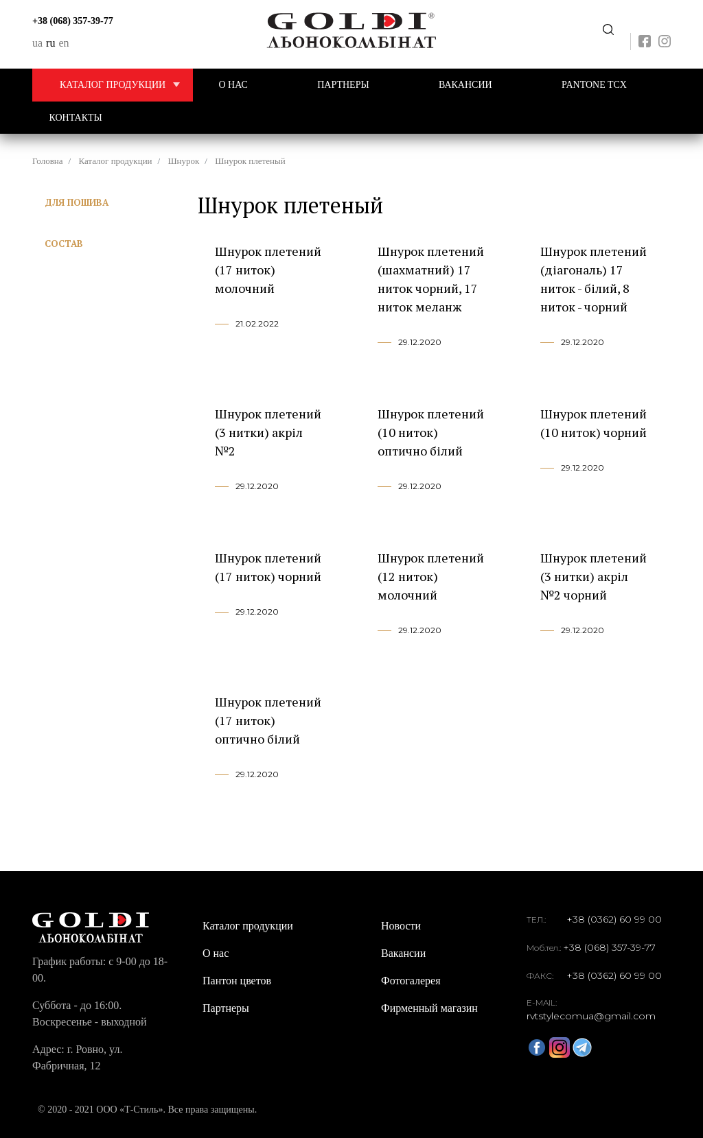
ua (37, 43)
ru (50, 43)
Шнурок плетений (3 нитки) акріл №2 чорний (593, 576)
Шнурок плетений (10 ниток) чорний (593, 422)
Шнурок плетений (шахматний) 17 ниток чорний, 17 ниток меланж (431, 279)
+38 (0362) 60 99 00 (614, 919)
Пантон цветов (237, 980)
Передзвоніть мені (608, 30)
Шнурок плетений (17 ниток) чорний (268, 566)
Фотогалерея (411, 980)
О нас (232, 85)
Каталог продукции (126, 85)
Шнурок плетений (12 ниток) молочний (431, 576)
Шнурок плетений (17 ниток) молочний (268, 269)
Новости (401, 926)
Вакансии (465, 85)
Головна (47, 161)
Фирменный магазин (429, 1008)
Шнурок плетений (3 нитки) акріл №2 (268, 432)
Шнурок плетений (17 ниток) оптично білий (268, 720)
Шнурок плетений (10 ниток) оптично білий (431, 432)
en (63, 43)
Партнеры (343, 85)
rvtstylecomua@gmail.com (591, 1016)
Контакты (75, 117)
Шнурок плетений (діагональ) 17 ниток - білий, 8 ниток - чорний (593, 279)
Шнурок (183, 161)
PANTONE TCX (594, 85)
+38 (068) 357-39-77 (72, 21)
